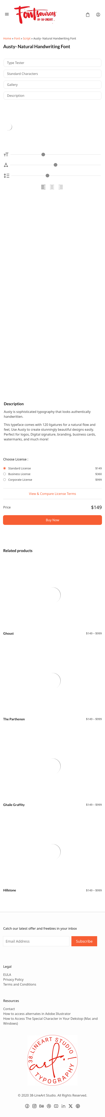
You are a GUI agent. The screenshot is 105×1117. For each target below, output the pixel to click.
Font (17, 38)
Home (7, 38)
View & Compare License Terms (52, 493)
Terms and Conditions (19, 984)
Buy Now (52, 520)
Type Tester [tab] (15, 63)
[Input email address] (36, 941)
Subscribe (84, 941)
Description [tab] (15, 95)
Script (26, 38)
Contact (9, 1009)
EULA (7, 974)
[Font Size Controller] (55, 154)
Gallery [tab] (12, 84)
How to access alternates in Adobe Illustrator (37, 1013)
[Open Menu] (6, 14)
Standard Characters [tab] (22, 73)
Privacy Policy (13, 979)
